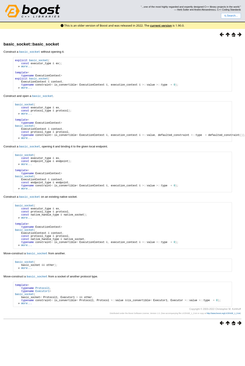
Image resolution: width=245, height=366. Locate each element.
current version (161, 25)
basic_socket (38, 60)
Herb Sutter (183, 9)
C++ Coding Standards (229, 9)
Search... (231, 15)
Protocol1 (42, 321)
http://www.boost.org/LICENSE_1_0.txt (223, 350)
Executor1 (42, 325)
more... (26, 68)
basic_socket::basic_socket (31, 44)
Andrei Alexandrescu (205, 9)
